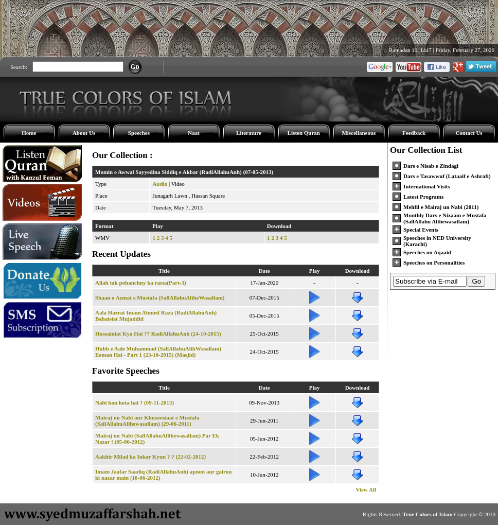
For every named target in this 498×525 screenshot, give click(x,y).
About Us (84, 133)
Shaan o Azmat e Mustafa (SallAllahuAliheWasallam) (160, 297)
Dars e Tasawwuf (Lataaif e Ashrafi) (447, 176)
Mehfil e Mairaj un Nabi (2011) (440, 207)
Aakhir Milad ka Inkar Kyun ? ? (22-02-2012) (150, 456)
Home (29, 133)
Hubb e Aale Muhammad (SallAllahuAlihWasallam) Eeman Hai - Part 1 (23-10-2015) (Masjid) (158, 351)
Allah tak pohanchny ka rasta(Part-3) (140, 282)
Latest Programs (423, 197)
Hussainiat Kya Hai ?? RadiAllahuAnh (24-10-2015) (158, 333)
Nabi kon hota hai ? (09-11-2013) (134, 402)
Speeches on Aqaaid (427, 252)
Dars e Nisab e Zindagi (430, 166)
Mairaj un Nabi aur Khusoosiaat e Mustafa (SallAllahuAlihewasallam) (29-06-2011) (147, 420)
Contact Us (468, 133)
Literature (248, 133)
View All (365, 489)
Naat (194, 133)
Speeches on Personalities (434, 262)
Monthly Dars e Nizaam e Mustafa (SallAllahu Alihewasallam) (445, 218)
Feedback (413, 133)
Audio (159, 184)
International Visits (426, 186)
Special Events (420, 229)
